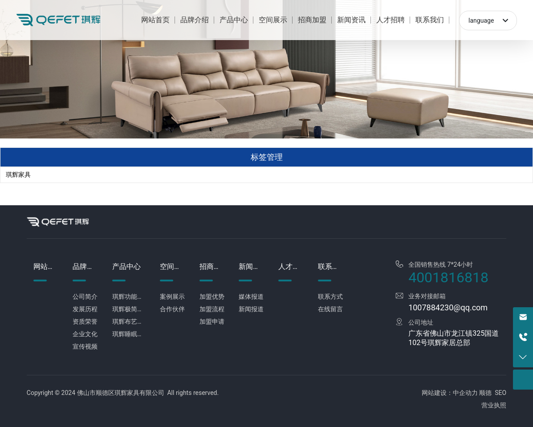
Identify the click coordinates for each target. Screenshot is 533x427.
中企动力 (465, 392)
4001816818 (448, 277)
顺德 (485, 392)
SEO (500, 392)
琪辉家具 (18, 174)
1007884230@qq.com (448, 307)
